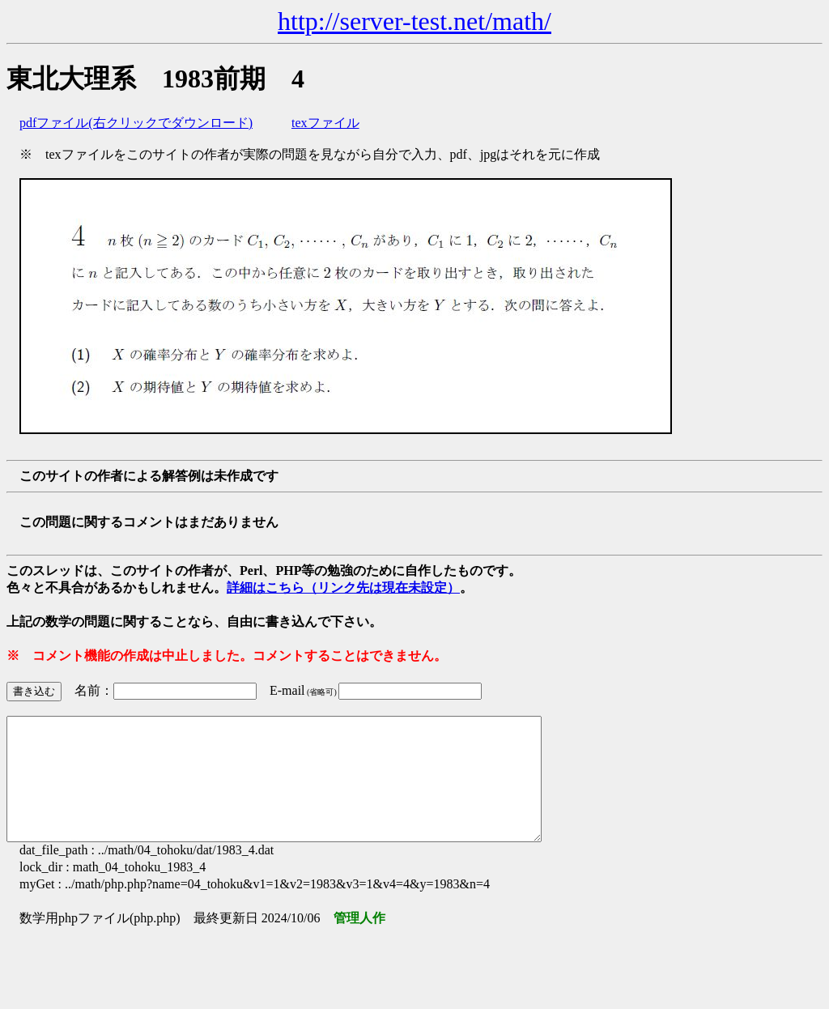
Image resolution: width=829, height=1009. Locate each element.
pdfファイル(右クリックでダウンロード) (136, 123)
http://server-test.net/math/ (414, 21)
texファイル (325, 123)
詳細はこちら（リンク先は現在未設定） (343, 587)
